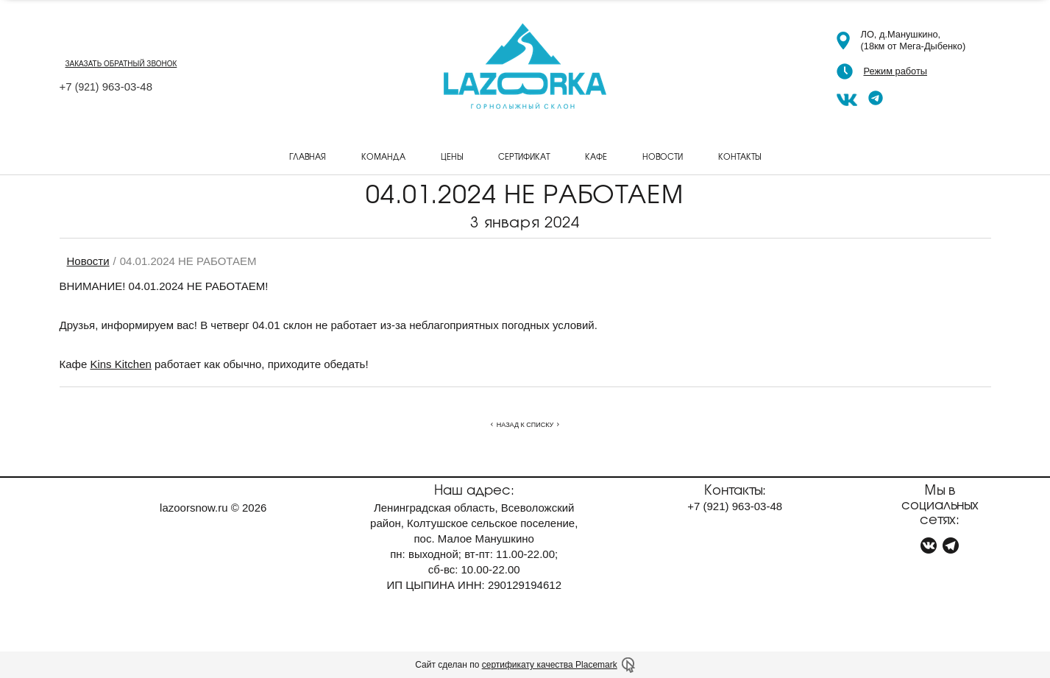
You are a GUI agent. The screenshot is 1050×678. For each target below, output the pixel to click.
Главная (307, 156)
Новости (662, 156)
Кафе (596, 156)
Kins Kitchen (120, 364)
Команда (383, 156)
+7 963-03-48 (106, 86)
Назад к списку (525, 424)
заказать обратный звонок (121, 64)
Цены (452, 156)
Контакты (739, 156)
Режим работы (895, 71)
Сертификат (524, 156)
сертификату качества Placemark (549, 665)
